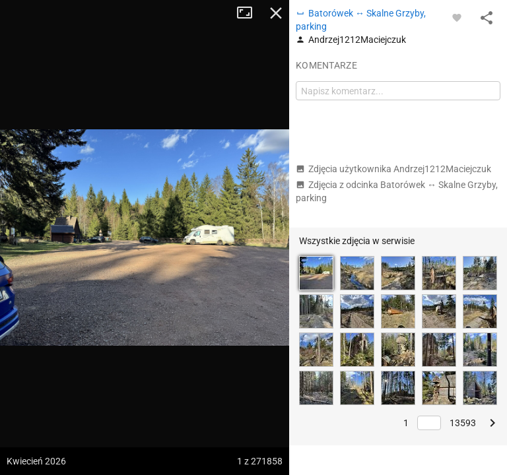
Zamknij (276, 13)
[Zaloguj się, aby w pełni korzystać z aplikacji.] (456, 17)
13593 (463, 423)
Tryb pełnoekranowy (249, 13)
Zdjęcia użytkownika (393, 169)
